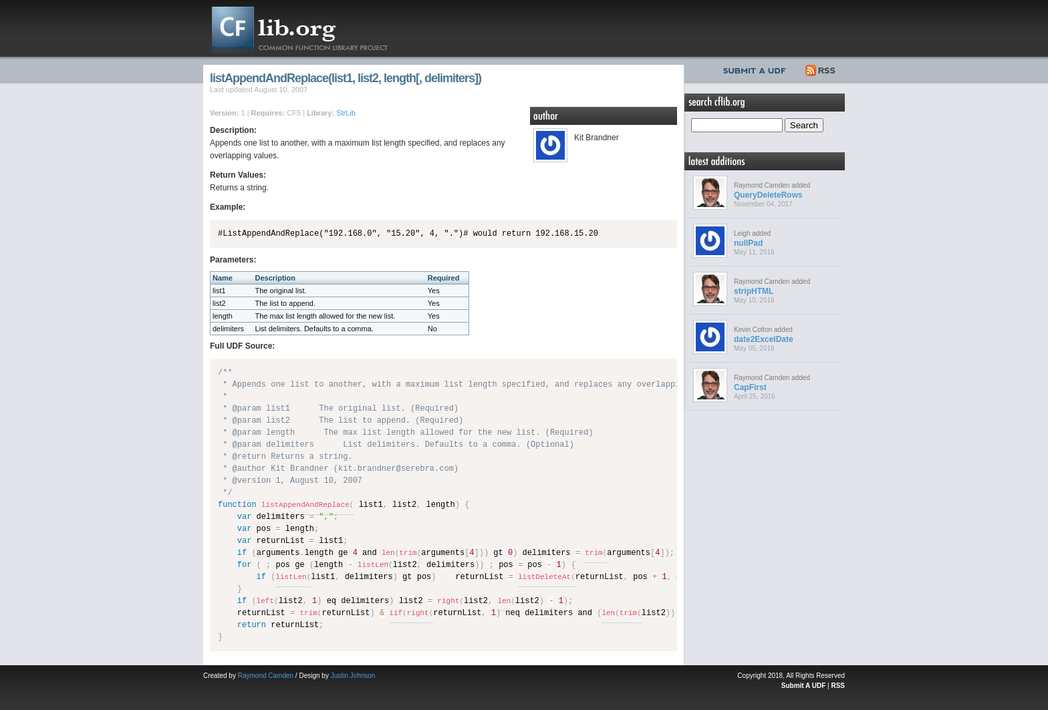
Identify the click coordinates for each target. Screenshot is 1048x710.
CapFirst (750, 387)
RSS (821, 69)
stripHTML (753, 291)
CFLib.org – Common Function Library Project (310, 28)
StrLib (346, 113)
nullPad (748, 243)
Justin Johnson (353, 675)
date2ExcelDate (763, 339)
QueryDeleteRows (768, 195)
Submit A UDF (803, 685)
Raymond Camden (265, 675)
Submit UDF (757, 69)
